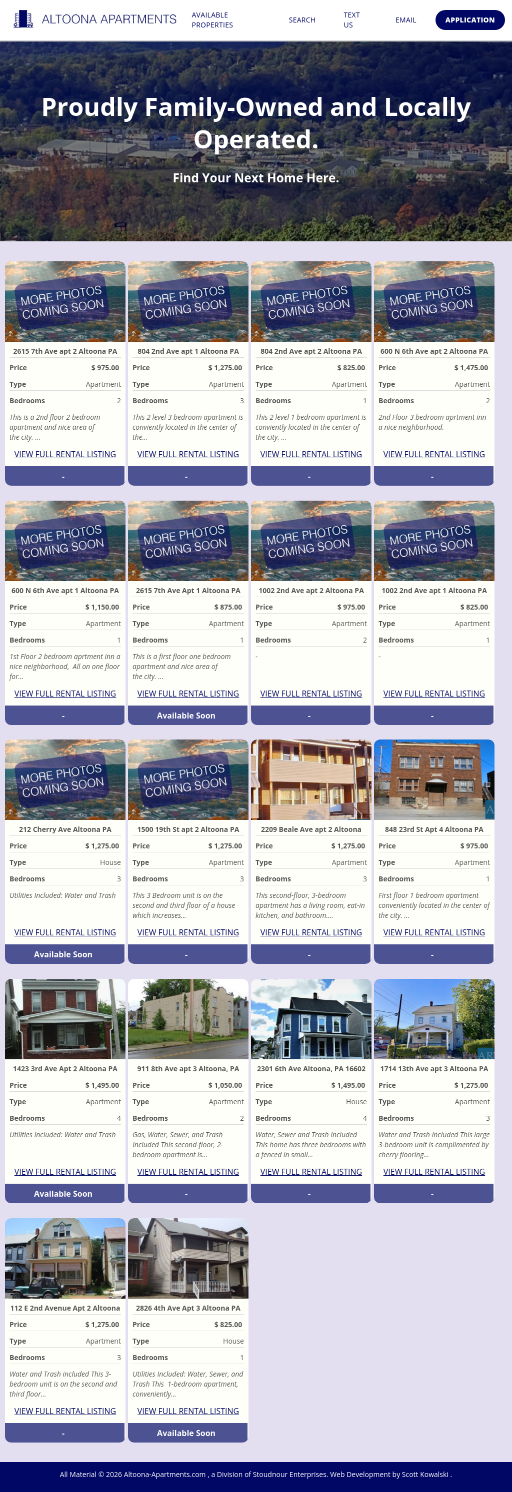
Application (470, 19)
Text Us (352, 19)
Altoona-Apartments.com (166, 1474)
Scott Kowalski (426, 1474)
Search (302, 19)
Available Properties (212, 19)
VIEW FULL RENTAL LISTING (65, 454)
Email (406, 19)
